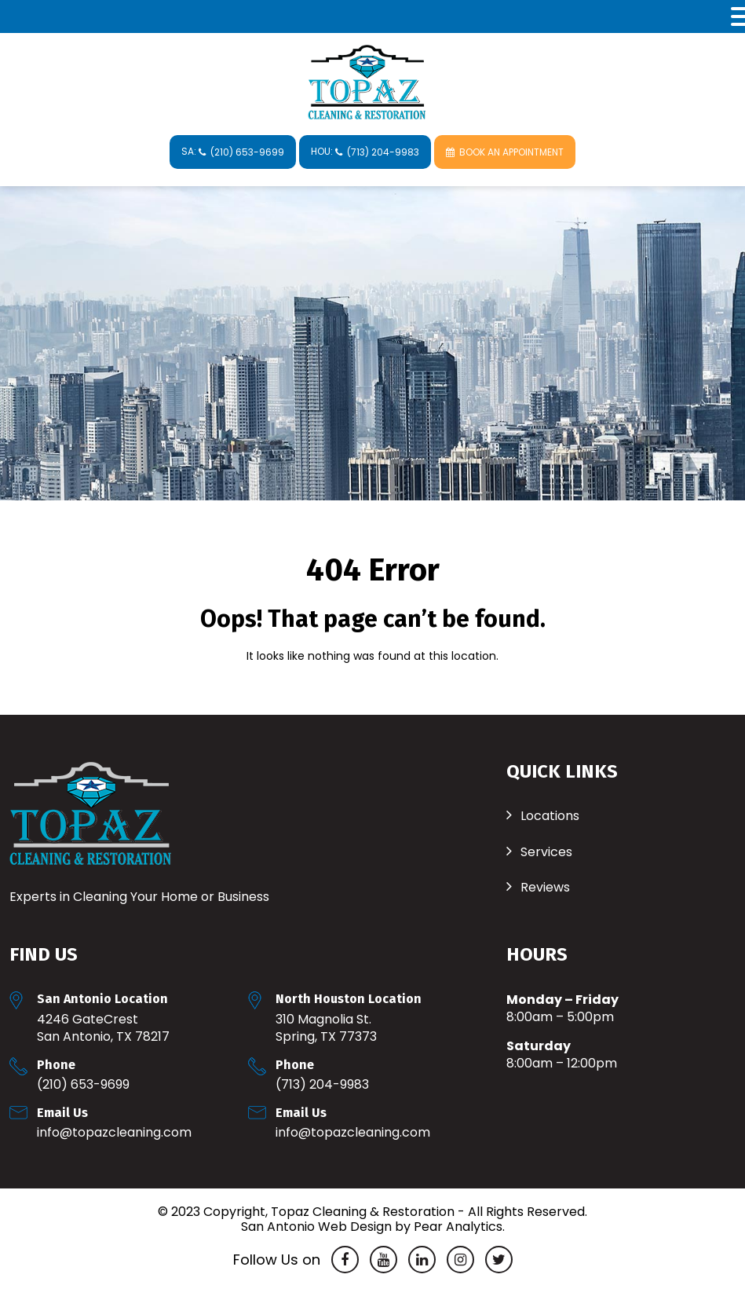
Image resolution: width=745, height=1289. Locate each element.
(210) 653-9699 (83, 1084)
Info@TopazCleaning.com (114, 1132)
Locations (549, 816)
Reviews (545, 887)
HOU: (365, 152)
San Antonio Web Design (316, 1227)
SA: (232, 152)
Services (546, 852)
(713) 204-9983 (322, 1084)
